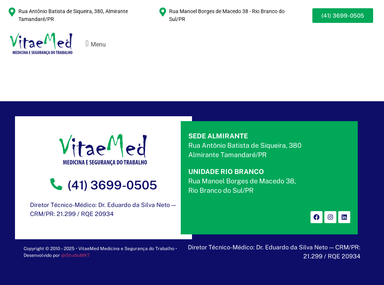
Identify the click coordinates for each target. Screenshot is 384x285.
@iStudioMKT (75, 255)
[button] (94, 44)
